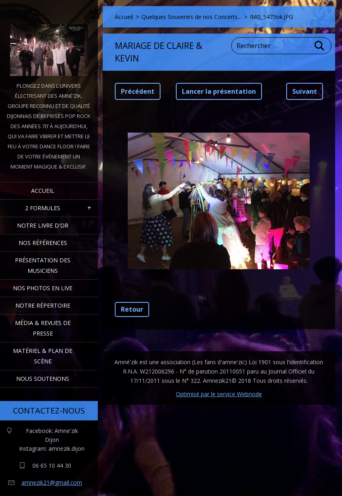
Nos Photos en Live (42, 288)
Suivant (304, 91)
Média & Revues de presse (43, 328)
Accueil (42, 190)
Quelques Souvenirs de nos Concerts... (191, 17)
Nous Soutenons (42, 378)
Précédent (137, 91)
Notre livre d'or (42, 225)
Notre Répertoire (42, 305)
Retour (132, 309)
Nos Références (43, 243)
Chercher (320, 46)
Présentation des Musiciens (42, 265)
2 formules (42, 208)
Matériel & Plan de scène (42, 356)
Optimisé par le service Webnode (219, 394)
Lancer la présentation (219, 91)
